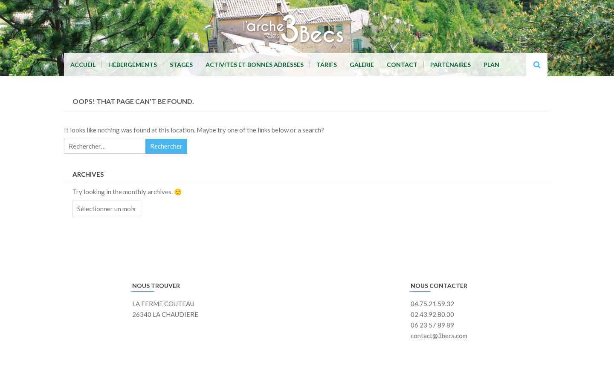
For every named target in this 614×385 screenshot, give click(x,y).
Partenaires (450, 64)
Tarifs (326, 64)
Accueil (83, 64)
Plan (491, 64)
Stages (181, 64)
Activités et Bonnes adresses (255, 64)
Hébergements (132, 64)
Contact (402, 64)
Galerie (362, 64)
